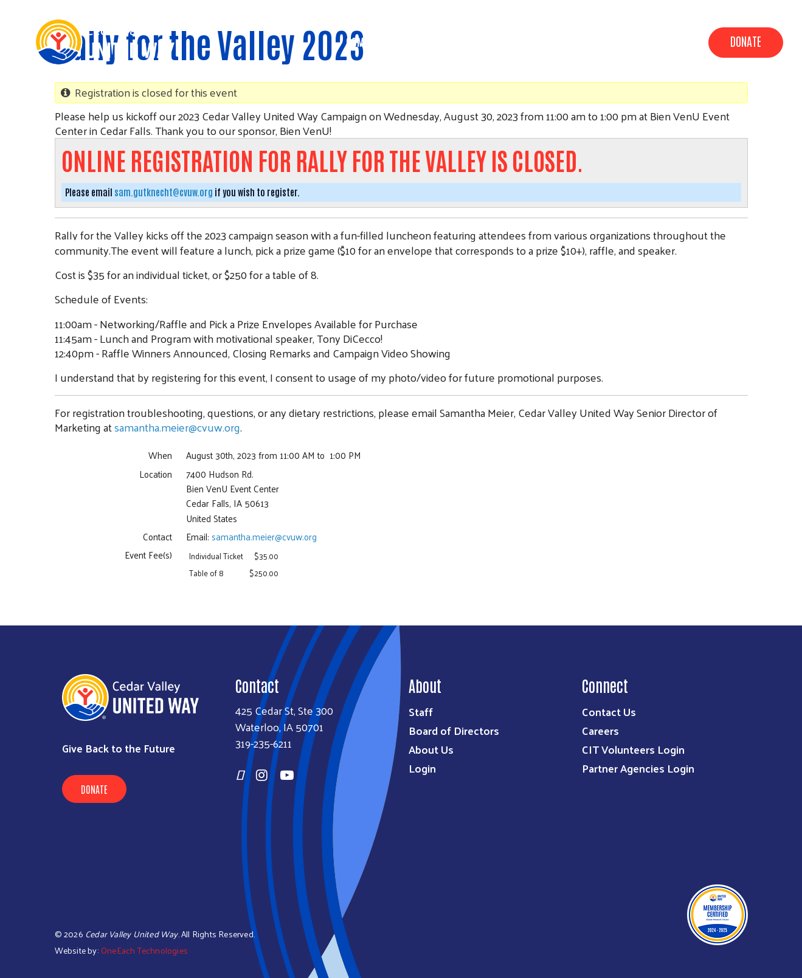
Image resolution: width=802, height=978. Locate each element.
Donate (745, 41)
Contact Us (609, 711)
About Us (517, 41)
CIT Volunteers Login (633, 749)
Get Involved (654, 41)
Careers (600, 730)
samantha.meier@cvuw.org (177, 427)
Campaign (581, 41)
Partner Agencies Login (638, 768)
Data (464, 41)
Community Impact (388, 41)
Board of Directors (454, 730)
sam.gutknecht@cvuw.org (163, 192)
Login (422, 768)
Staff (421, 711)
